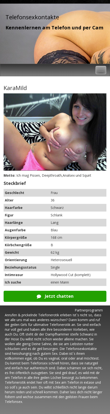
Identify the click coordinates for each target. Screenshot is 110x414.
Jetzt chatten (55, 296)
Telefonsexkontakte (32, 17)
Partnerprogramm (89, 310)
